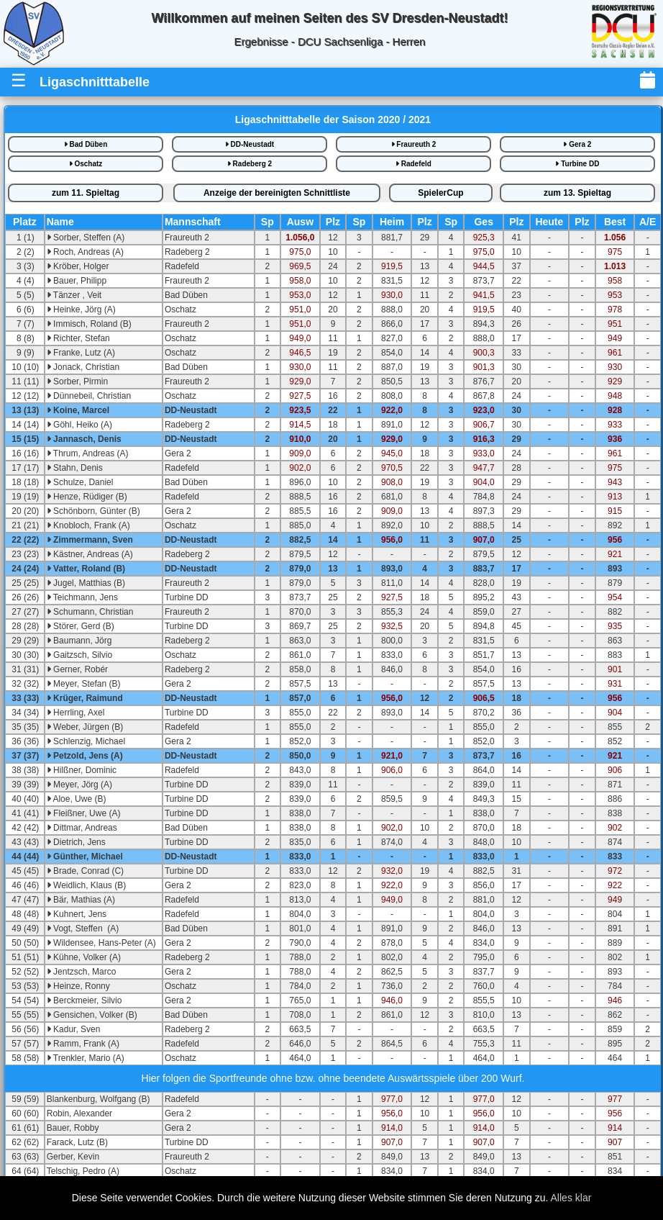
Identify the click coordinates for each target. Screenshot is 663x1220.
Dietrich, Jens (76, 842)
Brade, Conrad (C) (85, 871)
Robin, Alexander (79, 1113)
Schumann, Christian (90, 612)
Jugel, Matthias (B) (86, 583)
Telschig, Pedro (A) (83, 1171)
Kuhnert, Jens (76, 914)
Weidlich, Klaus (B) (86, 885)
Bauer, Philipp (76, 281)
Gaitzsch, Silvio (79, 655)
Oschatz (86, 164)
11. (85, 193)
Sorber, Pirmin (77, 381)
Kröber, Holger (78, 266)
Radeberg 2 (249, 164)
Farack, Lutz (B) (77, 1142)
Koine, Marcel (78, 410)
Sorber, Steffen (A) (86, 237)
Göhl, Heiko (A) (79, 425)
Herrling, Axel (76, 713)
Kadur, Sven (74, 1029)
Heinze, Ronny (78, 986)
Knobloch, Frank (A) (88, 525)
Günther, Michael (85, 856)
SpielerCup (440, 193)
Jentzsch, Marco (81, 972)
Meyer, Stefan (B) (84, 684)
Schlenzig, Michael (86, 741)
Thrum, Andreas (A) (88, 453)
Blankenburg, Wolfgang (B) (98, 1099)
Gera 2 (577, 144)
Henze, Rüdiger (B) (87, 497)
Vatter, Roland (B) (86, 569)
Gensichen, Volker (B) (92, 1015)
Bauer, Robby (73, 1128)
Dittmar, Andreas (82, 828)
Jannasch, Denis (84, 439)
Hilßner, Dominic (81, 770)
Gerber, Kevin (73, 1157)
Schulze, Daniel (80, 482)
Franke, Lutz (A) (81, 353)
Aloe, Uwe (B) (76, 799)
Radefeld (413, 164)
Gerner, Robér (77, 669)
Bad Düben (86, 144)
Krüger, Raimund (85, 698)
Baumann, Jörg (79, 641)
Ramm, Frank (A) (83, 1044)
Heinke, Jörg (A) (81, 309)
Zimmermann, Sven (90, 540)
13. (577, 193)
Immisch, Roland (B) (89, 324)
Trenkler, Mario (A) (85, 1058)
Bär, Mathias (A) (81, 900)
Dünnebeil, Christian (89, 396)
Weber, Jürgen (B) (85, 727)
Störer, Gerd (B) (80, 626)
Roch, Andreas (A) (85, 252)
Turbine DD (577, 164)
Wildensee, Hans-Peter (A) (101, 943)
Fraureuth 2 (413, 144)
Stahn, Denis (75, 468)
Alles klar (571, 1197)
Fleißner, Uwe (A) (84, 813)
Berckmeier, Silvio (84, 1000)
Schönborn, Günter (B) (93, 511)
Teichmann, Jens (82, 597)
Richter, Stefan (78, 338)
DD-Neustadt (249, 144)
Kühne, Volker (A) (84, 957)
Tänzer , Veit (74, 295)
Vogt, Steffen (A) (83, 928)
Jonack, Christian (83, 367)
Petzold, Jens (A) (85, 756)
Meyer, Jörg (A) (79, 785)
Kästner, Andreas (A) (90, 554)
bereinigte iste (277, 193)
